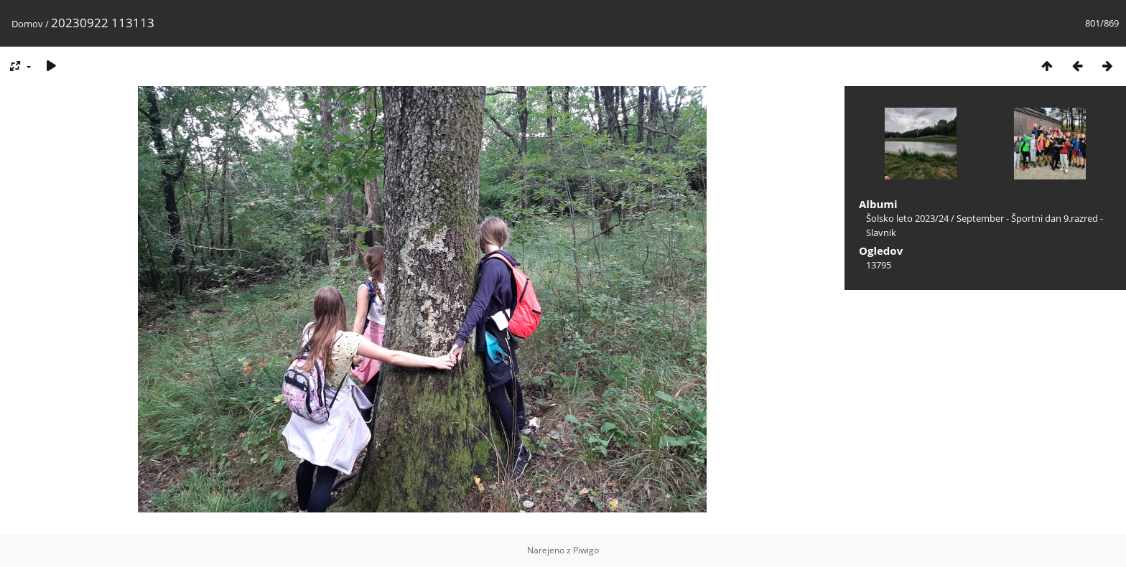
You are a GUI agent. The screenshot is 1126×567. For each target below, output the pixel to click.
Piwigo (586, 550)
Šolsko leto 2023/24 (907, 218)
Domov (27, 23)
